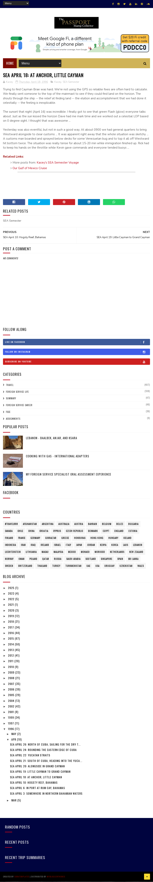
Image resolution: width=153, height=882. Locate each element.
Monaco (85, 552)
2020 (11, 610)
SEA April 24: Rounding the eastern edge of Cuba (43, 750)
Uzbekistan (126, 566)
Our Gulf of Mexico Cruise (30, 168)
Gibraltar (50, 538)
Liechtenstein (13, 552)
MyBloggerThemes (56, 876)
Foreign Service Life (17, 392)
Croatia (43, 531)
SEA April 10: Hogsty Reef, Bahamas (34, 782)
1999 (11, 718)
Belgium (106, 524)
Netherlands (117, 552)
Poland (33, 559)
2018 (11, 622)
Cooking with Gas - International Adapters (57, 456)
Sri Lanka (133, 559)
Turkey (56, 566)
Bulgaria (133, 524)
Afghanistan (30, 524)
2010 (11, 667)
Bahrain (92, 524)
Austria (78, 524)
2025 (11, 588)
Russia (57, 559)
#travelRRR (11, 524)
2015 (11, 639)
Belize (119, 524)
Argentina (47, 524)
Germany (35, 538)
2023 (11, 593)
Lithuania (31, 552)
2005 (11, 695)
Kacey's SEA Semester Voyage (58, 163)
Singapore (106, 559)
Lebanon (137, 545)
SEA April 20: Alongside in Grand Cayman (37, 766)
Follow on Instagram (77, 352)
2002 (11, 706)
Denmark (93, 531)
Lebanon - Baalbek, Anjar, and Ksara (51, 438)
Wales (140, 566)
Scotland (90, 559)
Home (10, 63)
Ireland (45, 545)
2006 (11, 689)
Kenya (103, 545)
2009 (11, 672)
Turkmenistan (73, 566)
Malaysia (58, 552)
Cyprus (57, 531)
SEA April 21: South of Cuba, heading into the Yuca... (46, 761)
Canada (9, 531)
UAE (88, 566)
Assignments (13, 418)
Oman (22, 559)
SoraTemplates (21, 876)
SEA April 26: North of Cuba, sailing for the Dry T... (45, 744)
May (14, 734)
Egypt (106, 531)
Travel (10, 385)
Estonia (132, 531)
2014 (11, 644)
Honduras (79, 538)
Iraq (33, 545)
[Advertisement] (76, 184)
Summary (11, 398)
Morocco (100, 552)
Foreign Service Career (19, 405)
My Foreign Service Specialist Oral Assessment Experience (68, 474)
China (31, 531)
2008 (11, 678)
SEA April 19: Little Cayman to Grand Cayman (40, 772)
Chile (20, 531)
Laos (125, 545)
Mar (14, 800)
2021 (11, 605)
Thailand (42, 566)
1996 (11, 729)
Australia (63, 524)
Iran (23, 545)
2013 (11, 650)
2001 (11, 712)
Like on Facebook (77, 342)
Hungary (113, 538)
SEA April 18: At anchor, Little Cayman (36, 777)
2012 (11, 656)
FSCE (8, 412)
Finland (9, 538)
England (119, 531)
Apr (14, 740)
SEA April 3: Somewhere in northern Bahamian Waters (46, 793)
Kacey (57, 82)
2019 (11, 616)
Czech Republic (74, 531)
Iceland (127, 538)
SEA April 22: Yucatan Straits (30, 755)
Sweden (9, 566)
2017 (11, 627)
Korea (114, 545)
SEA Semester (71, 82)
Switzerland (25, 566)
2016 (11, 633)
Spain (120, 559)
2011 (11, 661)
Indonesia (10, 545)
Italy (68, 545)
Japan (79, 545)
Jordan (91, 545)
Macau (45, 552)
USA (97, 566)
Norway (9, 559)
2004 (11, 701)
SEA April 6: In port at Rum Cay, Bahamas (37, 788)
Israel (57, 545)
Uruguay (109, 566)
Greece (65, 538)
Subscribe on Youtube (77, 362)
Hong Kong (96, 538)
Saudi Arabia (73, 559)
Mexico (72, 552)
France (22, 538)
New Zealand (136, 552)
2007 (11, 684)
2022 (11, 599)
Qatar (45, 559)
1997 (11, 723)
